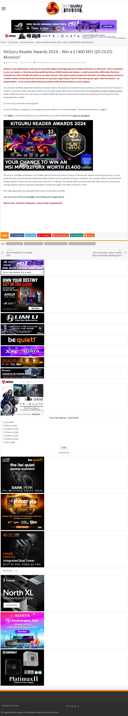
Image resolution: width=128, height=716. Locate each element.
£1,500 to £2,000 (11, 432)
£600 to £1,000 (10, 425)
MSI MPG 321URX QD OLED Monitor (107, 91)
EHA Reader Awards (34, 244)
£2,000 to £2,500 (11, 435)
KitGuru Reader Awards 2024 (82, 244)
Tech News (13, 42)
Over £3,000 (9, 442)
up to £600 (8, 422)
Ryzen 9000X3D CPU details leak (21, 253)
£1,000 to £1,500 (11, 429)
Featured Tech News (78, 62)
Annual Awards (27, 42)
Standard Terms (51, 712)
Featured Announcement (59, 62)
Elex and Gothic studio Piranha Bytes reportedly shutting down (107, 253)
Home (3, 42)
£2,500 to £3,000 (11, 439)
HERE (32, 197)
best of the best (15, 244)
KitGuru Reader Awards (56, 244)
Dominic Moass (12, 62)
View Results (64, 452)
